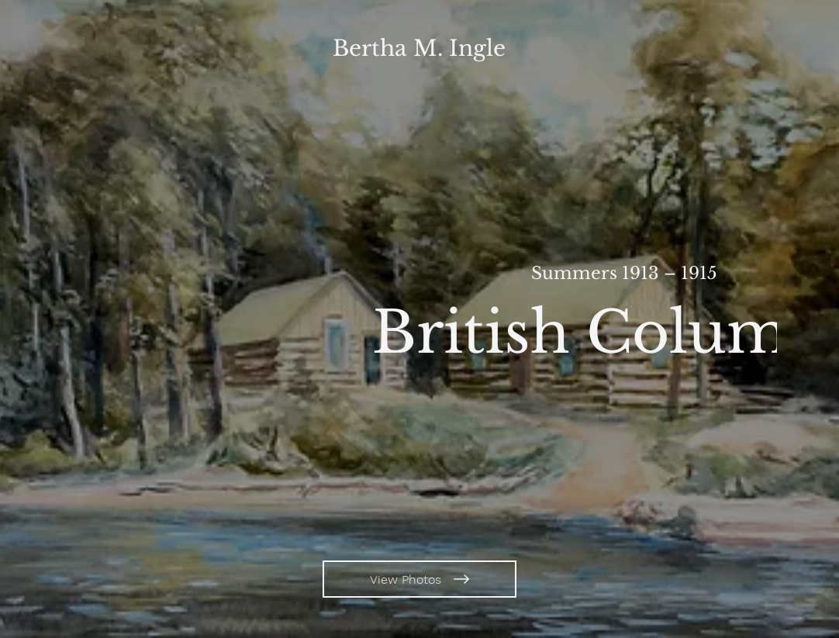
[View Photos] (419, 579)
